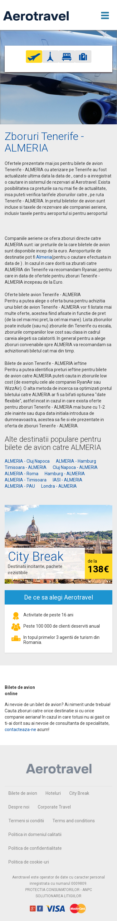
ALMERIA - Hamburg (76, 461)
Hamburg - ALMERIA (65, 473)
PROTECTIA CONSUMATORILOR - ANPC (58, 890)
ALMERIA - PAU (20, 486)
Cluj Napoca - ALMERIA (75, 467)
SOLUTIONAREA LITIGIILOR (58, 896)
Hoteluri (53, 793)
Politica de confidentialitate (35, 848)
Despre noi (18, 806)
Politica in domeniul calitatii (34, 834)
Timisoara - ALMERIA (25, 467)
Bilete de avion (22, 793)
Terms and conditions (73, 820)
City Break (79, 793)
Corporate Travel (54, 806)
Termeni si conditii (26, 820)
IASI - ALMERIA (67, 479)
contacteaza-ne (20, 729)
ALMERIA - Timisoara (25, 479)
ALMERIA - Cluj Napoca (27, 461)
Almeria (44, 257)
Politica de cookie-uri (28, 861)
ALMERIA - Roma (21, 473)
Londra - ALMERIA (59, 486)
